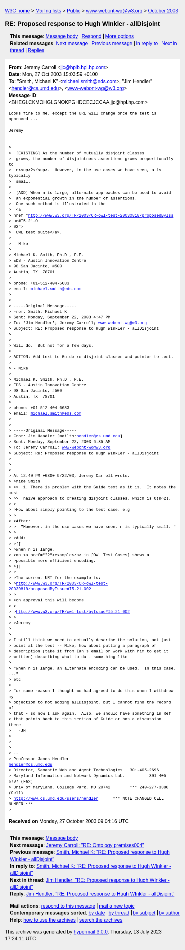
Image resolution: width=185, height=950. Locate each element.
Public (73, 10)
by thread (119, 912)
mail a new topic (117, 906)
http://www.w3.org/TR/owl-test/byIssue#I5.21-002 (73, 612)
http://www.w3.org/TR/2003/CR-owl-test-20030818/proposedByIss (100, 216)
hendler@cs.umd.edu (35, 88)
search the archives (101, 920)
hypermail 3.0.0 (90, 931)
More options (119, 36)
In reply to (147, 43)
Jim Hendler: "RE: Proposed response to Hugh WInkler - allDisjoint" (100, 893)
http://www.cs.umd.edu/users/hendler (56, 799)
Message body (62, 36)
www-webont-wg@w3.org (114, 10)
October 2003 (163, 10)
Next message (72, 43)
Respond (92, 36)
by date (96, 912)
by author (169, 912)
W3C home (17, 10)
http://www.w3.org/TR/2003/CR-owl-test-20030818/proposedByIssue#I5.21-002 (58, 586)
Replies (36, 50)
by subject (144, 912)
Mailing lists (48, 10)
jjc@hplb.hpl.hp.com (83, 67)
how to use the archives (50, 920)
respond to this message (68, 906)
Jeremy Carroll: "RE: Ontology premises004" (95, 845)
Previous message (112, 43)
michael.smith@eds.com (89, 81)
